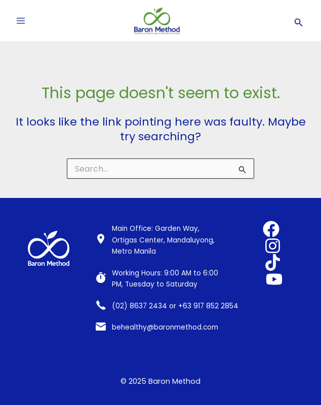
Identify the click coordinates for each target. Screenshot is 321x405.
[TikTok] (272, 262)
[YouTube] (274, 279)
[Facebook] (271, 229)
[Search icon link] (298, 21)
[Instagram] (272, 245)
